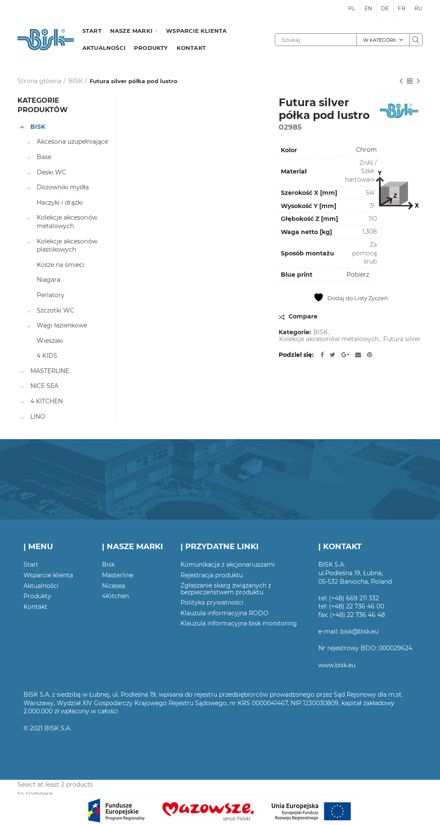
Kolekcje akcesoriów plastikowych (67, 245)
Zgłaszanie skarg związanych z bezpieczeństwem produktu (226, 589)
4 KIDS (47, 355)
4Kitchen (115, 596)
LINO (37, 416)
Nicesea (113, 585)
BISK (75, 81)
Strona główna (39, 81)
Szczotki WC (55, 310)
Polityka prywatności (212, 602)
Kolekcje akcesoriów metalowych (329, 339)
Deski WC (51, 172)
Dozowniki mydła (63, 187)
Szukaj (416, 39)
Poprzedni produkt (401, 81)
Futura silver (402, 339)
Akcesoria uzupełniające (72, 141)
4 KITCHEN (46, 401)
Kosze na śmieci (61, 265)
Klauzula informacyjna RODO (224, 613)
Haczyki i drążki (60, 202)
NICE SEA (44, 386)
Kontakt (35, 606)
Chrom (366, 149)
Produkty (37, 596)
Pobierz (358, 274)
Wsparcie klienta (48, 575)
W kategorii (379, 40)
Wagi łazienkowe (62, 325)
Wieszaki (50, 340)
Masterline (117, 575)
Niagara (48, 280)
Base (44, 157)
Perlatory (50, 295)
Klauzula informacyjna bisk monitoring (239, 623)
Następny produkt (418, 81)
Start (30, 564)
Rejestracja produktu (212, 575)
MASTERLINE (49, 371)
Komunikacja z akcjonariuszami (228, 564)
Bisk (108, 564)
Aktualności (40, 585)
